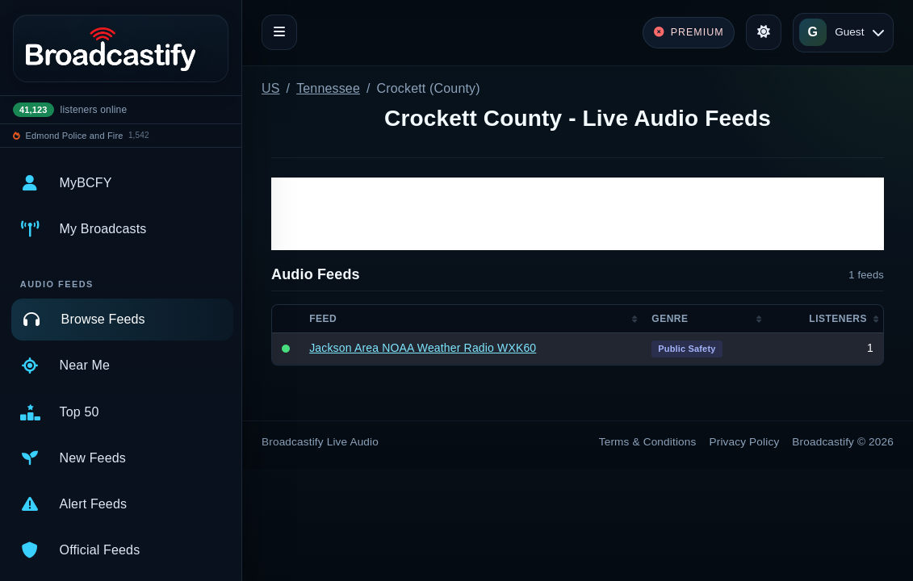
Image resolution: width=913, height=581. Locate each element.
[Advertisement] (577, 214)
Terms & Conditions (648, 442)
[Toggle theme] (763, 32)
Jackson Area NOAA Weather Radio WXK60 (422, 347)
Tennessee (328, 88)
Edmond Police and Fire (75, 135)
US (271, 88)
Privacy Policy (745, 442)
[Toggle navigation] (279, 32)
